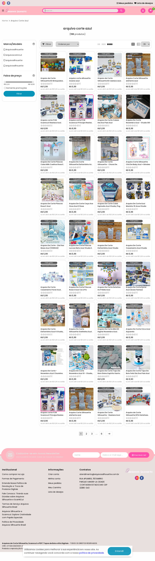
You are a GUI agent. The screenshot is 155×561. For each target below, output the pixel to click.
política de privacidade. (91, 552)
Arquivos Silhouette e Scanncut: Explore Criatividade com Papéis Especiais (16, 514)
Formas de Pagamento (13, 478)
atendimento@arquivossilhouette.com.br (99, 474)
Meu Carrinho (54, 487)
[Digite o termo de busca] (80, 10)
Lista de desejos (143, 3)
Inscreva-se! (139, 455)
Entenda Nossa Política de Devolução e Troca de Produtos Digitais (14, 486)
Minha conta (54, 478)
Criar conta (53, 474)
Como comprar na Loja (13, 474)
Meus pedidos (124, 3)
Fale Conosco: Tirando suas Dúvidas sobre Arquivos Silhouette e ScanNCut (15, 496)
